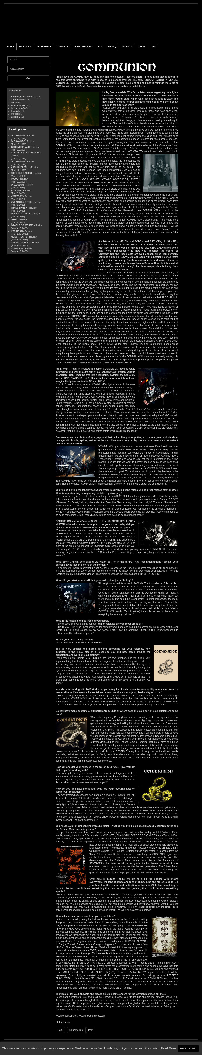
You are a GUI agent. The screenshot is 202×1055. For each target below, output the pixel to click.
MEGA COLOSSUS (21, 213)
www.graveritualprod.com (92, 1015)
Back (60, 1030)
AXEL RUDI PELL (20, 167)
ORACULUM (17, 185)
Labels (141, 46)
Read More (168, 1048)
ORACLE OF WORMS (22, 225)
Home (10, 46)
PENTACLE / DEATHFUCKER (26, 152)
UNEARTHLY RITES (21, 202)
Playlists (127, 46)
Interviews (43, 46)
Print (90, 1030)
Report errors (76, 1030)
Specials (15, 111)
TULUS (14, 179)
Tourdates (62, 46)
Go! (28, 78)
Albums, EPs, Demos (22, 96)
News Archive (82, 46)
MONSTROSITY (19, 237)
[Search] (28, 59)
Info (153, 46)
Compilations (18, 99)
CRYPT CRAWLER (20, 242)
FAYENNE (16, 190)
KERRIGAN (17, 231)
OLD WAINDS (18, 135)
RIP (100, 46)
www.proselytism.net (66, 1015)
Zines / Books (18, 105)
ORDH (14, 219)
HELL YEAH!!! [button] (188, 1048)
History (111, 46)
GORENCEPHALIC (20, 147)
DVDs (14, 102)
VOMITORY (17, 196)
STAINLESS (17, 248)
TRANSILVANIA (19, 208)
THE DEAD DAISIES (21, 173)
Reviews (24, 46)
